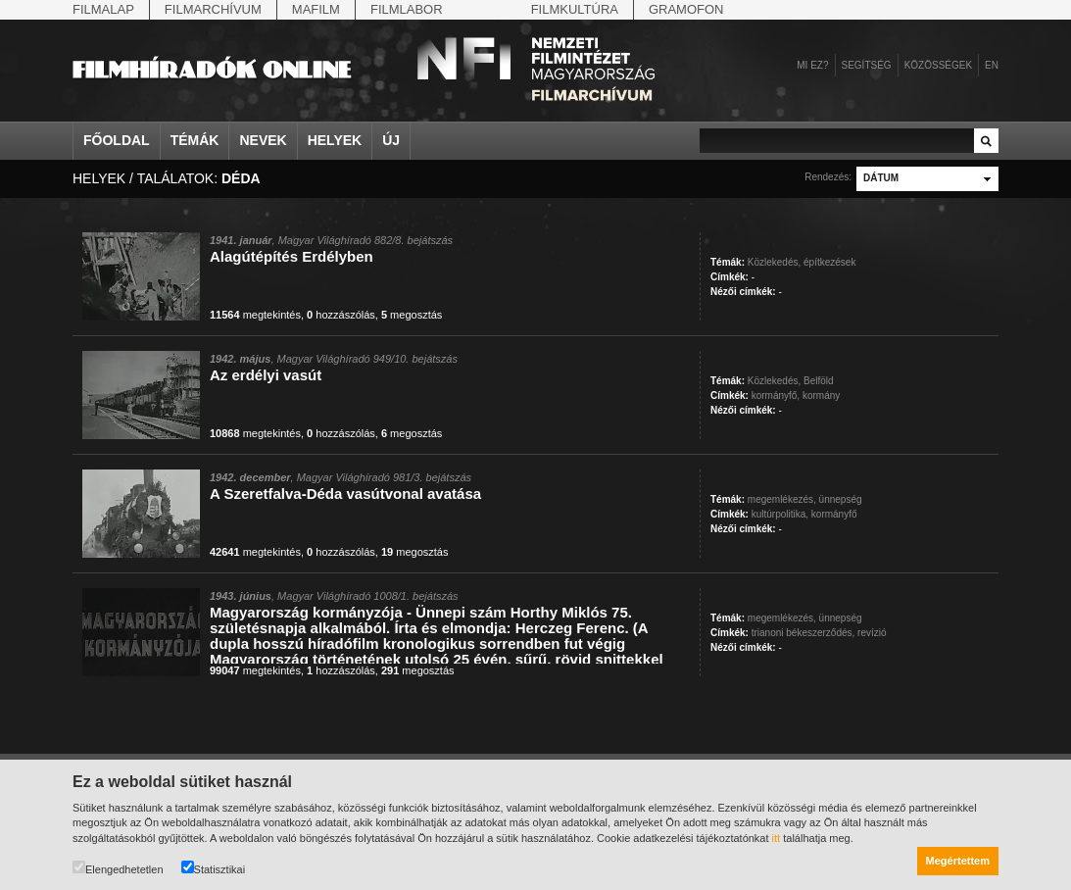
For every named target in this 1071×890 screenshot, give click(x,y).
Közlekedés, (774, 262)
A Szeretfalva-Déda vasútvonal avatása (345, 493)
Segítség (867, 65)
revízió (871, 632)
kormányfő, (776, 395)
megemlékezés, (782, 499)
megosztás (411, 315)
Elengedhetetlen (118, 868)
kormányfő (834, 514)
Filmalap (103, 9)
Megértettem (958, 860)
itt (776, 838)
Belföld (818, 380)
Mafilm (316, 9)
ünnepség (840, 499)
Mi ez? (812, 65)
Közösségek (938, 65)
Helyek (335, 140)
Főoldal (116, 140)
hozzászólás (341, 315)
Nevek (262, 140)
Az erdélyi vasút (265, 375)
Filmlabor (406, 9)
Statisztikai (213, 868)
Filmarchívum (213, 9)
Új (391, 140)
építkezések (829, 262)
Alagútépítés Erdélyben (291, 256)
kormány (821, 395)
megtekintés (255, 315)
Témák (194, 140)
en (991, 65)
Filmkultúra (574, 9)
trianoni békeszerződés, (803, 632)
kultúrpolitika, (780, 514)
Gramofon (686, 9)
